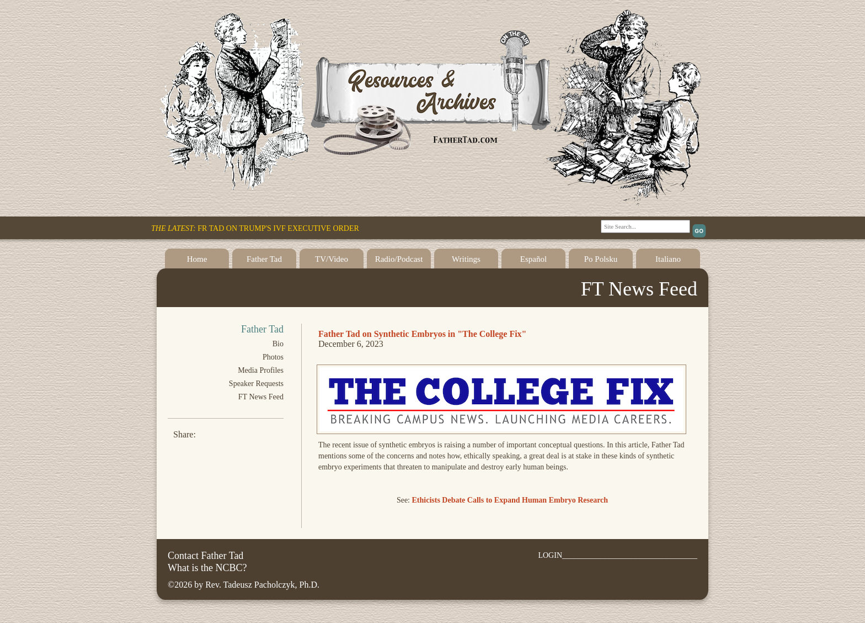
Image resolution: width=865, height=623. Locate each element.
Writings (466, 259)
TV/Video (331, 259)
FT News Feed (261, 397)
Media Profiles (261, 370)
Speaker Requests (256, 383)
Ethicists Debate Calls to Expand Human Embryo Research (510, 500)
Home (197, 259)
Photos (273, 357)
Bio (278, 344)
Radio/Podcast (399, 259)
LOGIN (550, 555)
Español (533, 259)
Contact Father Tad (205, 555)
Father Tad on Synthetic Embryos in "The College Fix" (422, 334)
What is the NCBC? (207, 567)
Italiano (668, 259)
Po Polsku (600, 259)
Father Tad (264, 259)
